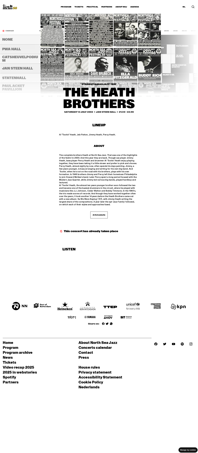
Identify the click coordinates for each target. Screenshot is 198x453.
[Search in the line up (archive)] (193, 6)
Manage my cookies (188, 450)
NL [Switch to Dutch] (184, 7)
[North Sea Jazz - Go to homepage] (10, 6)
